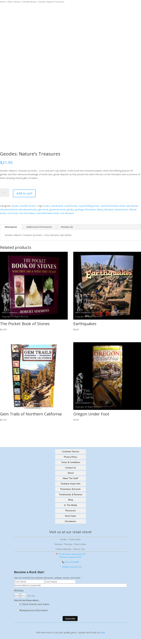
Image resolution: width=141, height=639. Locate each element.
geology (79, 209)
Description (11, 226)
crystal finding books (89, 205)
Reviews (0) (67, 226)
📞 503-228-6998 (70, 562)
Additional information (39, 226)
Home (3, 1)
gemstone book (57, 209)
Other (10, 1)
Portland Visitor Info (70, 483)
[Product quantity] (4, 192)
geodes (70, 209)
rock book (12, 213)
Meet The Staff (70, 478)
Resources (70, 510)
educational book (8, 209)
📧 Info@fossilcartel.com (70, 567)
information (90, 209)
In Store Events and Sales (34, 604)
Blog (70, 499)
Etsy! (102, 632)
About (71, 473)
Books (17, 1)
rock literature (67, 213)
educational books (27, 209)
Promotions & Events (70, 489)
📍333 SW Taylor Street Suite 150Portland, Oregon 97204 (70, 555)
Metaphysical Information (33, 610)
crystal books (70, 205)
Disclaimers (70, 521)
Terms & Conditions (70, 462)
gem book (43, 209)
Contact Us (70, 467)
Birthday (19, 590)
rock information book (47, 213)
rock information (27, 213)
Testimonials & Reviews (70, 494)
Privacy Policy (70, 456)
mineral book (121, 209)
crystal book (57, 205)
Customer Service (70, 451)
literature (109, 209)
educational (132, 205)
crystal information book (112, 205)
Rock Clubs (70, 515)
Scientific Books (29, 1)
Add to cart (24, 193)
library (100, 209)
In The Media (70, 505)
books (46, 205)
